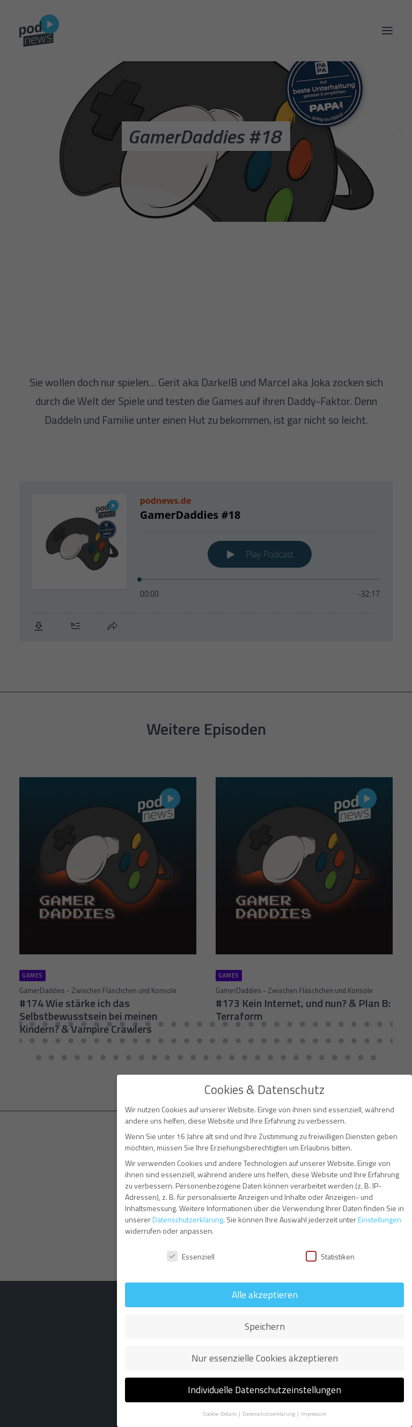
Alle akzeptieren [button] (265, 1294)
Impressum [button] (314, 1413)
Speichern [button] (265, 1326)
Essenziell (191, 1256)
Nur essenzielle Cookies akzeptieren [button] (265, 1358)
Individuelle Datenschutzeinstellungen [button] (264, 1389)
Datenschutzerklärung (187, 1219)
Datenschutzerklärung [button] (269, 1413)
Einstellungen (379, 1219)
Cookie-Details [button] (220, 1413)
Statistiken (330, 1256)
